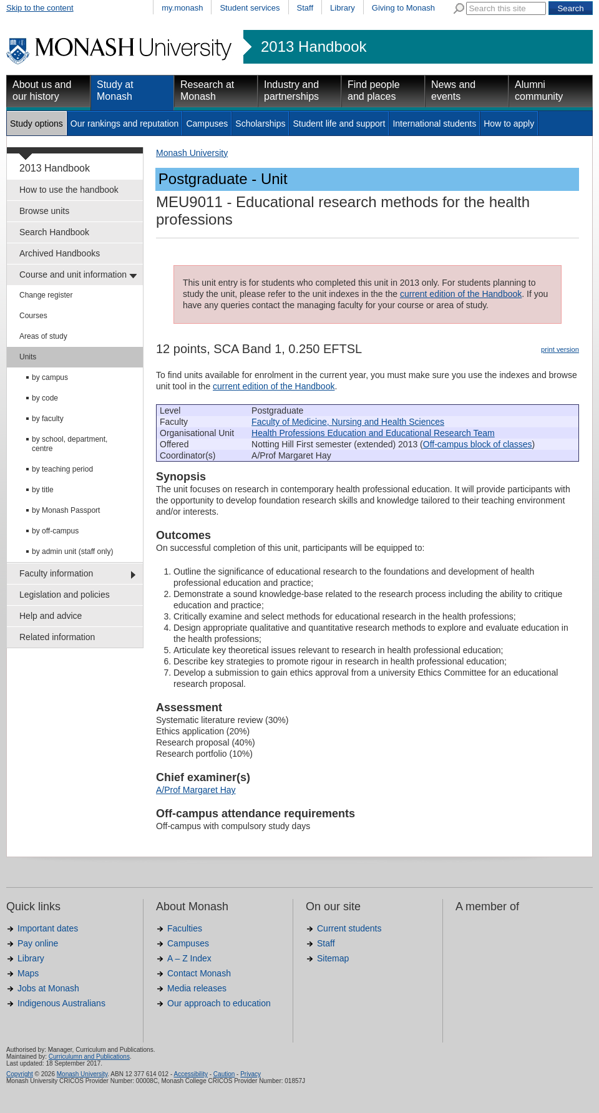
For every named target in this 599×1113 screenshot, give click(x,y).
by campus (50, 377)
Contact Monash (199, 973)
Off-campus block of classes (477, 444)
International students (434, 124)
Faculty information (56, 573)
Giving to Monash (403, 7)
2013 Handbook (313, 46)
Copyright (19, 1074)
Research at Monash (207, 90)
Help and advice (50, 616)
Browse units (44, 211)
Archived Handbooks (59, 253)
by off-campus (55, 531)
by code (45, 398)
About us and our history (41, 90)
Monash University (192, 153)
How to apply (509, 124)
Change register (45, 295)
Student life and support (339, 124)
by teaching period (62, 469)
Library (342, 7)
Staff (305, 7)
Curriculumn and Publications (89, 1056)
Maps (28, 973)
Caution (224, 1074)
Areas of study (43, 336)
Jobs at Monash (48, 988)
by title (43, 489)
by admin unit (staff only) (73, 551)
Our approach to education (219, 1003)
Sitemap (333, 958)
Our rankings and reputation (125, 124)
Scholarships (260, 124)
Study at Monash (115, 90)
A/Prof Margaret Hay (196, 790)
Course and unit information (73, 274)
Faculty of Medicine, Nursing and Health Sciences (347, 422)
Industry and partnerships (291, 90)
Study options (36, 124)
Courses (33, 315)
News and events (453, 90)
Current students (349, 928)
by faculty (48, 418)
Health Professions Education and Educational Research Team (373, 433)
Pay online (37, 943)
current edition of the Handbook (461, 294)
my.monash (182, 7)
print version (560, 349)
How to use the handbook (69, 190)
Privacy (250, 1074)
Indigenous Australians (61, 1003)
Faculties (184, 928)
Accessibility (190, 1074)
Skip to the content (40, 7)
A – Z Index (189, 958)
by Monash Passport (66, 510)
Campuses (207, 124)
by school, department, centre (69, 444)
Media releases (196, 988)
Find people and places (374, 90)
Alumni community (539, 90)
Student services (250, 7)
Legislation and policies (64, 595)
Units (27, 356)
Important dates (47, 928)
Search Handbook (54, 232)
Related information (57, 637)
